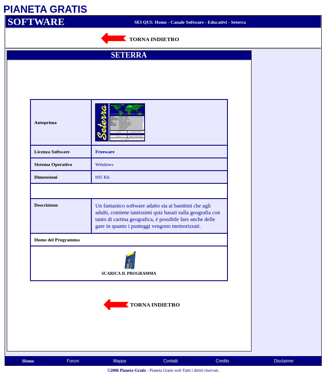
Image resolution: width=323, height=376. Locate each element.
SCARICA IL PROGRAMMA (128, 273)
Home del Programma (56, 239)
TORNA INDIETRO (154, 39)
